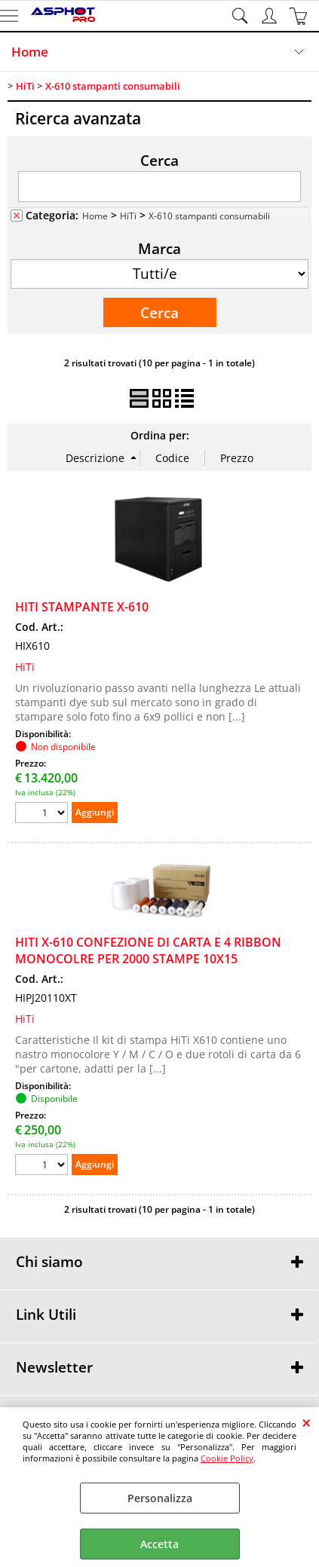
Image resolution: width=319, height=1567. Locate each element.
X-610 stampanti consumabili (209, 216)
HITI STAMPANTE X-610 (82, 606)
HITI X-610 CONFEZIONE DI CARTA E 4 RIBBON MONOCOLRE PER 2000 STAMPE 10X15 (148, 950)
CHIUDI (306, 1422)
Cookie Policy (227, 1458)
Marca (159, 248)
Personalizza (159, 1498)
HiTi (128, 216)
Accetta (159, 1544)
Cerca (159, 160)
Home (29, 51)
